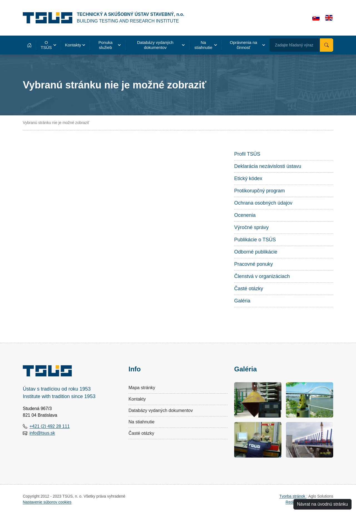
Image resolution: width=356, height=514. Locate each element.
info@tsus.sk (42, 433)
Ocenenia (245, 215)
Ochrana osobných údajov (263, 203)
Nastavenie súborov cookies (47, 502)
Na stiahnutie (141, 421)
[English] (329, 17)
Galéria (242, 301)
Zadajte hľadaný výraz (294, 45)
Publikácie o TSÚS (255, 239)
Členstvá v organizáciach (262, 276)
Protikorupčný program (259, 190)
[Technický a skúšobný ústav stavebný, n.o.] (103, 17)
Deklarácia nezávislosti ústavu (267, 166)
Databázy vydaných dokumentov (160, 410)
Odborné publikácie (255, 252)
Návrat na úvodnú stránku (322, 504)
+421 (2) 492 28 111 (49, 426)
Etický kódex (248, 178)
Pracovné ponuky (253, 264)
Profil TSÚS (247, 154)
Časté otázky (248, 288)
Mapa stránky (141, 387)
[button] (48, 45)
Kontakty (137, 399)
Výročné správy (251, 227)
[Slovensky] (316, 17)
